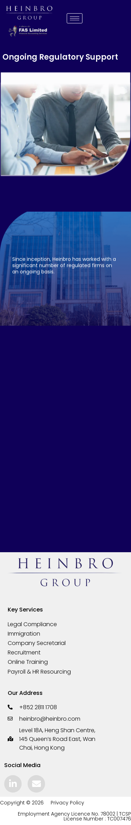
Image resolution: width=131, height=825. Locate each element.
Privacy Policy (67, 802)
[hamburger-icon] (74, 18)
